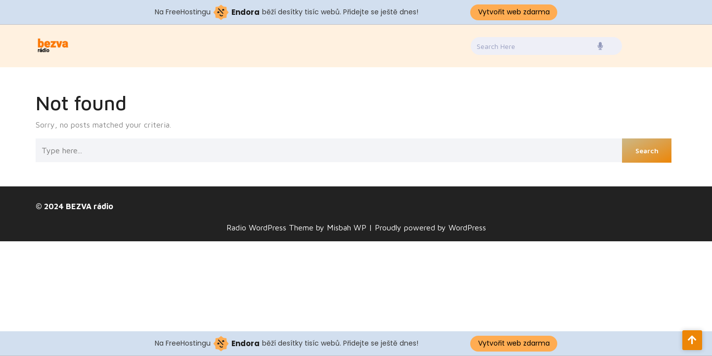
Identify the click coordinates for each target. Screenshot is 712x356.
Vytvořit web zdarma (514, 12)
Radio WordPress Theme (271, 227)
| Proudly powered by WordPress (427, 227)
